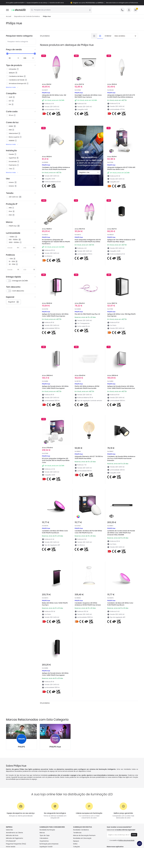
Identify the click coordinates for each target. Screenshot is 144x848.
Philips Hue (47, 16)
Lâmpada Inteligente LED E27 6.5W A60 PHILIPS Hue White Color (121, 168)
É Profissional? (11, 841)
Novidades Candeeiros (81, 830)
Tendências (77, 833)
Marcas (42, 833)
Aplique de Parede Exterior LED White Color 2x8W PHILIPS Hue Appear (55, 387)
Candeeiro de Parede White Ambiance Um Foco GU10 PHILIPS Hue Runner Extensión (121, 458)
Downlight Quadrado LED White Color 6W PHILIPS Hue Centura (88, 96)
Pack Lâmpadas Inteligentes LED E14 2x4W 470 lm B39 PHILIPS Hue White (88, 241)
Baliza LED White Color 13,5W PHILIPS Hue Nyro (55, 604)
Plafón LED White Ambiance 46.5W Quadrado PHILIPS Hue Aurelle (87, 387)
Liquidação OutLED (46, 847)
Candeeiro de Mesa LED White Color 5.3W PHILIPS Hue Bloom (55, 532)
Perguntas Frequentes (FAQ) (16, 844)
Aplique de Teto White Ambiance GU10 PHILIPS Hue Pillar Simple (121, 241)
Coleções (76, 847)
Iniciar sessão (10, 847)
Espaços (76, 841)
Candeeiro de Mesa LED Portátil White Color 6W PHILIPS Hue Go (88, 532)
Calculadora (44, 838)
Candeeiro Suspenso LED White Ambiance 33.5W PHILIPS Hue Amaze (88, 604)
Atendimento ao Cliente (14, 833)
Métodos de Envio (12, 835)
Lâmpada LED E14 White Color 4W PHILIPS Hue (54, 96)
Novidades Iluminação (47, 830)
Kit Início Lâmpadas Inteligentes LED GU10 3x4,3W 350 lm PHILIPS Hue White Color (55, 460)
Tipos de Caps (45, 835)
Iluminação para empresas (49, 844)
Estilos (75, 844)
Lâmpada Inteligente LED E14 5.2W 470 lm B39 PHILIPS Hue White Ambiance (121, 96)
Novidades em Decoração (82, 838)
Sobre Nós (9, 830)
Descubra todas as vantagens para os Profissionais (122, 2)
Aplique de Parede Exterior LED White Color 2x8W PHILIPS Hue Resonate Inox (121, 387)
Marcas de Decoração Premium (84, 835)
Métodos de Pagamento (14, 838)
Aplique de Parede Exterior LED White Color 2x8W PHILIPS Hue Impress (55, 315)
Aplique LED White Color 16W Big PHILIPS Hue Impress (121, 315)
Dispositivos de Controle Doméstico (27, 16)
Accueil (8, 16)
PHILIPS (21, 746)
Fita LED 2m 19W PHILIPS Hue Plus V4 (87, 314)
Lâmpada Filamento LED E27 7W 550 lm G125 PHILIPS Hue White (89, 457)
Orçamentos (44, 841)
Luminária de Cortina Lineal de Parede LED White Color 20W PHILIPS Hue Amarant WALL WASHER (121, 533)
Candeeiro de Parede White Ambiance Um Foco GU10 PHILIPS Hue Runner (56, 168)
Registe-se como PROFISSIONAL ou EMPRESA (88, 3)
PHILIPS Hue (55, 746)
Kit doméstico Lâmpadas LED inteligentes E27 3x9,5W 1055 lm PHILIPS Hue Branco (56, 242)
